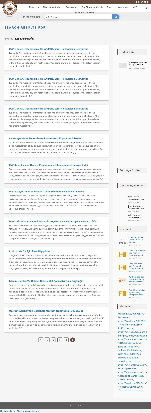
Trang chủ (34, 7)
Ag (129, 313)
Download (72, 7)
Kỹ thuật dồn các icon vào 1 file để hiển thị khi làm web (136, 279)
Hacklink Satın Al (9, 411)
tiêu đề (129, 328)
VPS (135, 7)
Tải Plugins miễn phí (92, 7)
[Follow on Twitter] (142, 2)
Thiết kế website (52, 7)
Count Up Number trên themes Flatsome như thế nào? (137, 253)
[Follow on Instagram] (139, 2)
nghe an (122, 346)
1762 (138, 342)
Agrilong (122, 313)
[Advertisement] (132, 121)
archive (122, 350)
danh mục (135, 353)
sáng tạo (122, 390)
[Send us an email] (145, 2)
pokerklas (34, 411)
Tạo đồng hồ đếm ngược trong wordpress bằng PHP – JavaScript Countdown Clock (137, 292)
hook (138, 313)
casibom (24, 411)
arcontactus (124, 361)
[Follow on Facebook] (136, 2)
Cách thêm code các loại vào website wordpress (138, 64)
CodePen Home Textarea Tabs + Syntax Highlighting (136, 239)
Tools (110, 7)
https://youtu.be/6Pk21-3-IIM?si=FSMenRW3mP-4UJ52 (132, 325)
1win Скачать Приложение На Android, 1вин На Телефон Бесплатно (137, 197)
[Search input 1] (78, 16)
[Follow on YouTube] (147, 2)
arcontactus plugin (128, 357)
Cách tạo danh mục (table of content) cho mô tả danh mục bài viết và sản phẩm (136, 266)
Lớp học (78, 12)
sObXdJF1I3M (125, 379)
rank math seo (136, 390)
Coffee (90, 12)
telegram (133, 346)
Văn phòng (123, 7)
